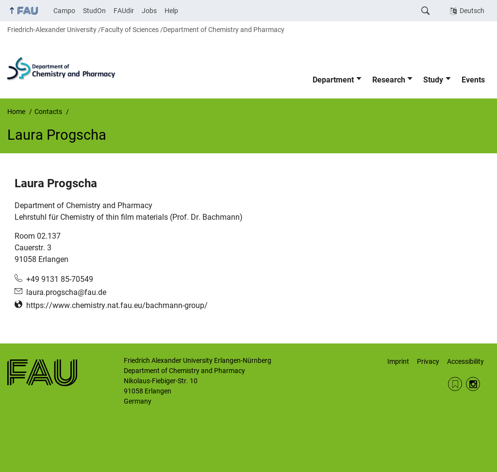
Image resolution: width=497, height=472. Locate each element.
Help (171, 11)
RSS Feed (455, 384)
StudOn (94, 11)
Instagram (473, 384)
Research (388, 79)
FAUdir (124, 11)
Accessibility (465, 361)
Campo (64, 11)
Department (333, 79)
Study (433, 79)
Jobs (149, 11)
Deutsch (472, 11)
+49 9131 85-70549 (59, 279)
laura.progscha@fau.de (66, 292)
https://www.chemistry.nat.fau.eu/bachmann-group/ (117, 305)
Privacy (428, 361)
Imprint (398, 361)
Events (473, 79)
